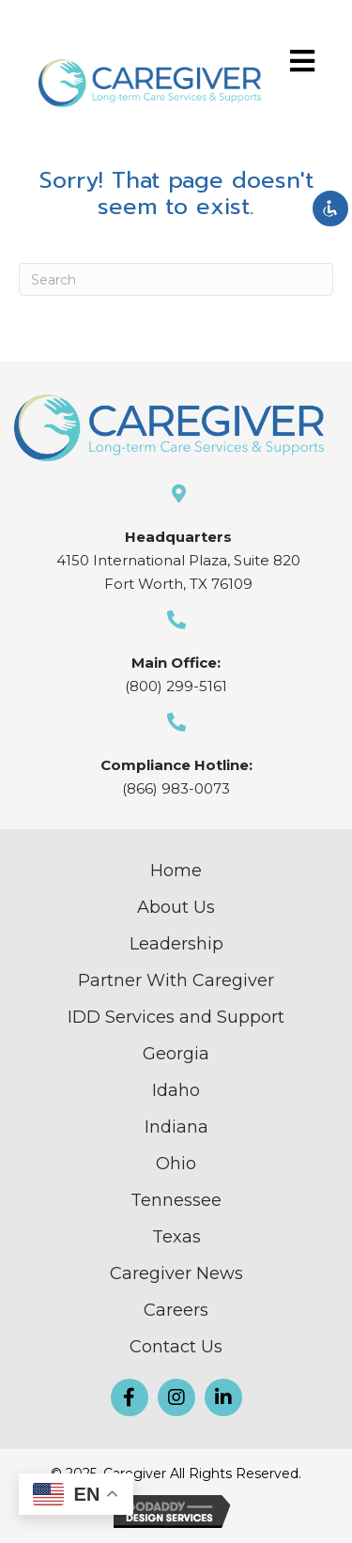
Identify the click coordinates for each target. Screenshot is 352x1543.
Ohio (176, 1163)
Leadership (176, 944)
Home (176, 870)
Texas (176, 1237)
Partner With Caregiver (176, 980)
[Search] (176, 279)
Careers (176, 1310)
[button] (129, 1397)
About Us (176, 907)
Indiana (176, 1127)
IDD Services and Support (176, 1017)
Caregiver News (176, 1273)
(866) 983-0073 (176, 788)
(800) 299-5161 (176, 686)
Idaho (176, 1090)
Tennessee (176, 1200)
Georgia (176, 1053)
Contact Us (176, 1346)
